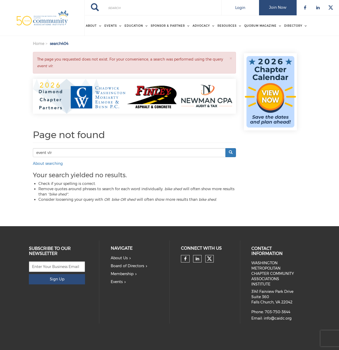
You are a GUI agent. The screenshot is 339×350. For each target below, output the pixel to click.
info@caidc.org (278, 318)
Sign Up (57, 279)
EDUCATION (133, 26)
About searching (48, 163)
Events (117, 281)
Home (38, 43)
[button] (230, 58)
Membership (122, 273)
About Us (119, 258)
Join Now (277, 7)
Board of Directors (127, 265)
